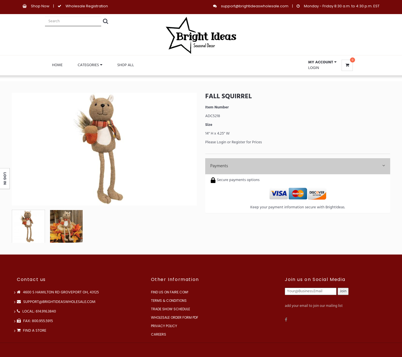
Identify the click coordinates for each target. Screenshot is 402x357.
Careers (158, 334)
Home (57, 65)
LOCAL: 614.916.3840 (36, 311)
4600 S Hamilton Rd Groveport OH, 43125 (58, 292)
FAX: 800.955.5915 (35, 321)
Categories (90, 65)
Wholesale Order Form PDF (174, 317)
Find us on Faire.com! (169, 292)
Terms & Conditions (169, 300)
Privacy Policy (164, 325)
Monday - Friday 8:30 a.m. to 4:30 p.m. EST (342, 6)
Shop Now (40, 6)
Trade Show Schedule (170, 309)
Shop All (125, 65)
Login (313, 68)
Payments (297, 166)
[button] (322, 62)
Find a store (31, 330)
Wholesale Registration (87, 6)
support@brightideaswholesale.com (254, 6)
